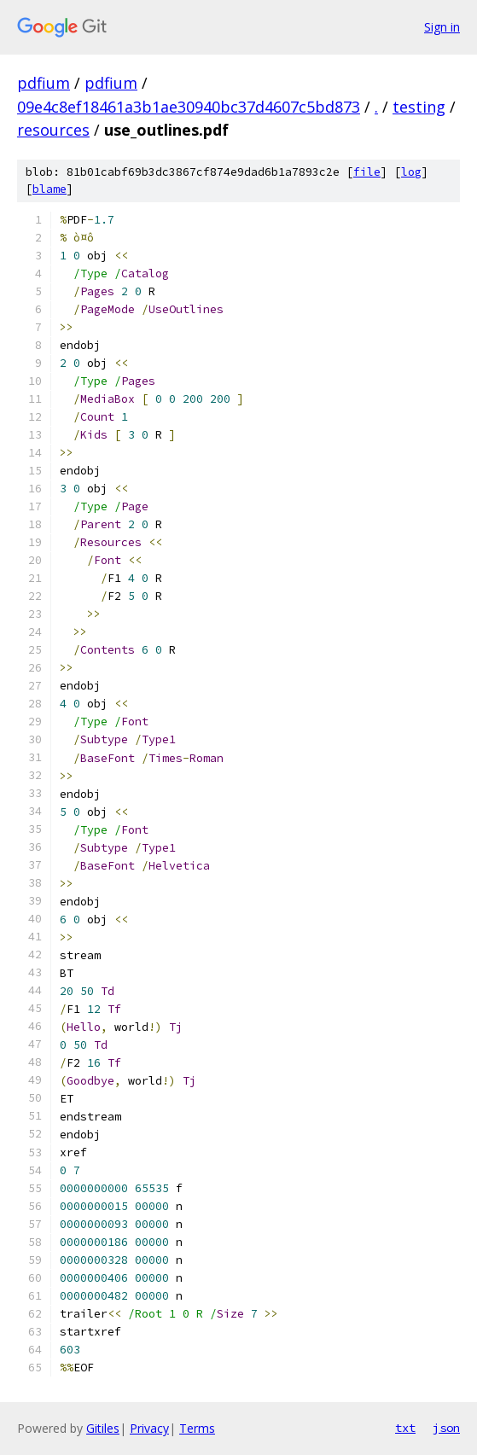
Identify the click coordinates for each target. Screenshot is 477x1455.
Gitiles (102, 1428)
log (411, 172)
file (367, 172)
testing (419, 106)
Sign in (442, 27)
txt (405, 1427)
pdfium (43, 83)
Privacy (149, 1428)
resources (53, 129)
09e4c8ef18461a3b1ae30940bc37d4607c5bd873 (188, 106)
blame (49, 189)
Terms (197, 1428)
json (446, 1427)
